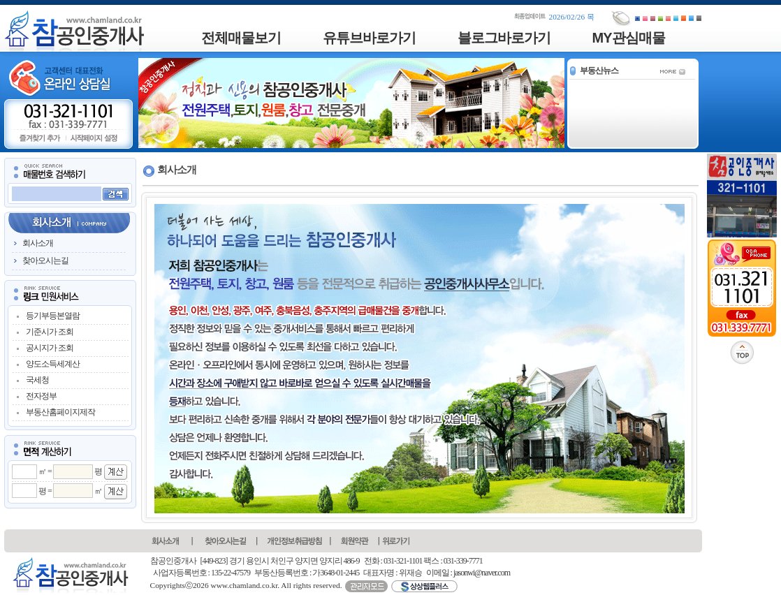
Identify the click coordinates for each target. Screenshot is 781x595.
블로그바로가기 (504, 37)
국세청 (37, 380)
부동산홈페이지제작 (60, 412)
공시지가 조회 (49, 348)
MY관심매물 (628, 37)
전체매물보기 (241, 37)
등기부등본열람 (53, 316)
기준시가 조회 (49, 332)
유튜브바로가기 (369, 37)
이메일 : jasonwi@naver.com (468, 573)
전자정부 (41, 396)
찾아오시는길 (45, 260)
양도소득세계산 (53, 364)
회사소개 (37, 243)
